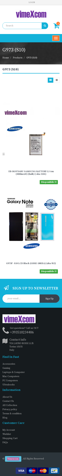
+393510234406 (22, 332)
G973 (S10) (31, 57)
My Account (8, 430)
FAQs (5, 442)
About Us (7, 397)
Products (17, 57)
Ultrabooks (8, 384)
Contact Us (8, 401)
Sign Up (49, 298)
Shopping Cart (10, 438)
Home (5, 57)
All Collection (9, 405)
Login (32, 2)
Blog (4, 417)
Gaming (6, 368)
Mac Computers (10, 376)
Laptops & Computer (13, 372)
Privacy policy (9, 409)
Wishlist (6, 434)
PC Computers (10, 380)
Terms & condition (11, 413)
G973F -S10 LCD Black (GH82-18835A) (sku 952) (31, 263)
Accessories (8, 363)
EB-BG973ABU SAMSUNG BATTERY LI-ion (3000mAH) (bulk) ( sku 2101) (31, 172)
